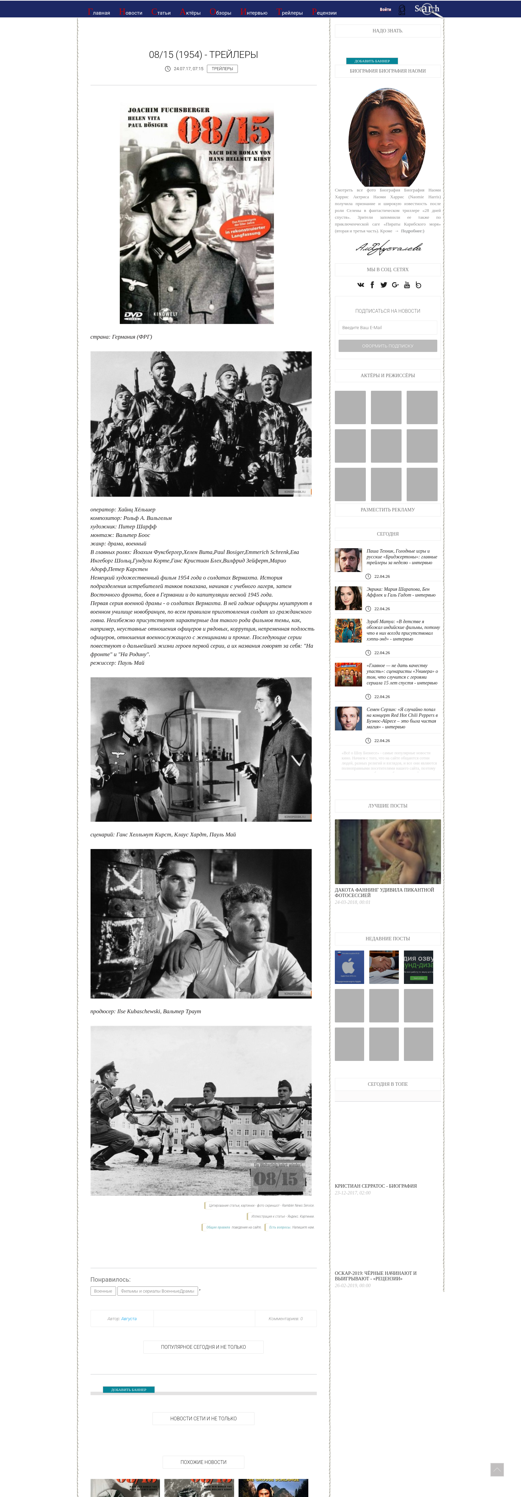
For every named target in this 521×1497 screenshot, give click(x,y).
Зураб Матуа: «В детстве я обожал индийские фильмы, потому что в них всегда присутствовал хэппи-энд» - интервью (397, 645)
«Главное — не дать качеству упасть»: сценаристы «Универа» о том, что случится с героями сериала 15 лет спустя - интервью (403, 695)
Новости (131, 11)
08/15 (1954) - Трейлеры (203, 54)
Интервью (253, 11)
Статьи (160, 11)
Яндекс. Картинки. (301, 1216)
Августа (128, 1318)
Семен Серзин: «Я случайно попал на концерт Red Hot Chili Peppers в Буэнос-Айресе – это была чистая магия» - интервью (403, 741)
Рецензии (324, 11)
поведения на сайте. (246, 1227)
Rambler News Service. (298, 1205)
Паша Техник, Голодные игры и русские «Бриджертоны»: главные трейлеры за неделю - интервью (400, 566)
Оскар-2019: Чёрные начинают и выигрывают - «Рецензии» (376, 1300)
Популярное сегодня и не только (203, 1347)
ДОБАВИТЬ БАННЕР (128, 1390)
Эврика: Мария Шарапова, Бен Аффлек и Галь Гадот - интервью (403, 604)
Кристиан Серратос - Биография (376, 1210)
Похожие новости (203, 1462)
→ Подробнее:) (408, 230)
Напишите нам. (303, 1227)
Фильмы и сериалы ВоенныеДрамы (157, 1291)
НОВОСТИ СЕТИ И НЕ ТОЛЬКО (203, 1418)
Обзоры (220, 11)
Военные (103, 1291)
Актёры (190, 11)
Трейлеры (289, 11)
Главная (99, 11)
